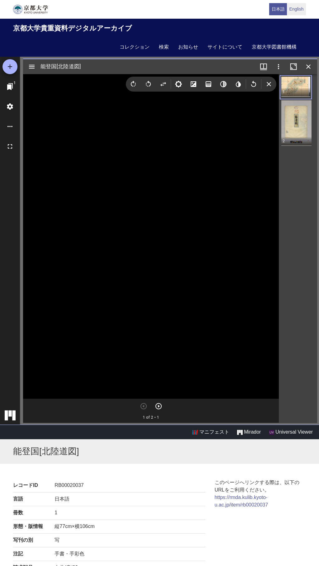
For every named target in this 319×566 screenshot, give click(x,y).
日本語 (278, 9)
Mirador (249, 432)
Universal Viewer (291, 432)
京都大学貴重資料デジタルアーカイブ (72, 28)
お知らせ (188, 47)
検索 (164, 47)
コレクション (135, 47)
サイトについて (224, 47)
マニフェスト (210, 432)
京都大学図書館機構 (274, 47)
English (296, 9)
